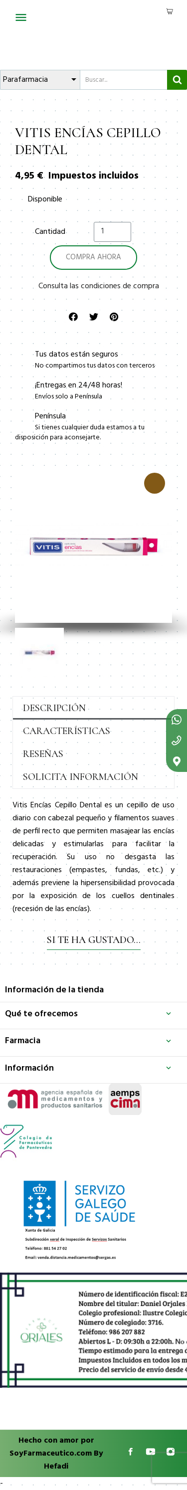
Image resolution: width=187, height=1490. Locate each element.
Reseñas (43, 754)
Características (66, 731)
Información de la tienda (54, 990)
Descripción (54, 708)
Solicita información (80, 777)
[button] (21, 544)
